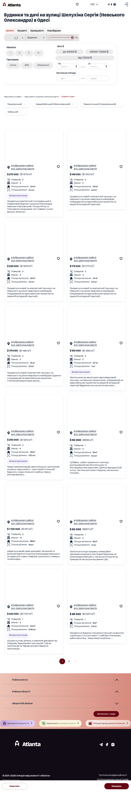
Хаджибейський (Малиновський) (53, 104)
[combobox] (13, 37)
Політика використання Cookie (113, 779)
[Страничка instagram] (113, 745)
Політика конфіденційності (113, 775)
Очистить (14, 786)
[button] (61, 37)
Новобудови (53, 31)
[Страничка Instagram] (114, 4)
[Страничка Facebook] (111, 4)
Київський (13, 112)
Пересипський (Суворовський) (99, 104)
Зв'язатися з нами (106, 714)
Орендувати (36, 31)
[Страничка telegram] (101, 745)
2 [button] (69, 661)
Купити (9, 31)
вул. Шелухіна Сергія (22, 169)
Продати (21, 31)
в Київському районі (22, 165)
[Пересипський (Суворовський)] (118, 104)
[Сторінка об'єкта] (8, 167)
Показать (116, 786)
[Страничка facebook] (107, 745)
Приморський (14, 104)
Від (59, 64)
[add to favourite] (77, 4)
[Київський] (21, 112)
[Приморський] (24, 104)
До (89, 64)
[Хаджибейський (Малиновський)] (73, 104)
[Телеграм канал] (109, 4)
